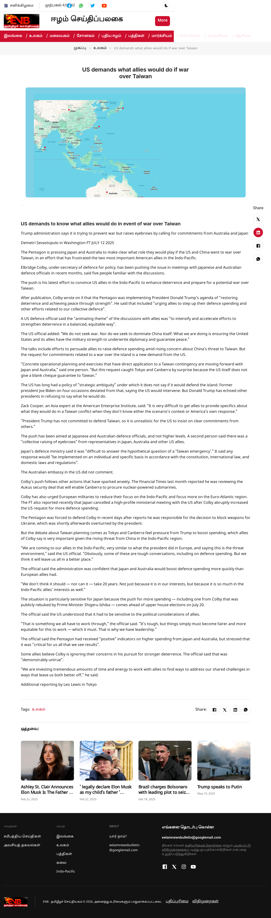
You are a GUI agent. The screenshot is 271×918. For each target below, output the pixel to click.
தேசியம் (243, 36)
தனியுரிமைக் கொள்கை (203, 845)
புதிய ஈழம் (113, 36)
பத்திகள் (139, 36)
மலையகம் (62, 36)
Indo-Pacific (65, 872)
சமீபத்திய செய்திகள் (22, 837)
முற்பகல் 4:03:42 (60, 5)
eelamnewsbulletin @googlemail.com (124, 847)
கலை (61, 863)
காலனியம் (220, 36)
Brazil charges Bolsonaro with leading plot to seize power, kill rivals (163, 793)
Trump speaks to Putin (219, 787)
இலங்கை (15, 36)
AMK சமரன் (192, 36)
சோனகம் (88, 36)
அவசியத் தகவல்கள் (22, 845)
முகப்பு (80, 48)
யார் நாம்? (118, 837)
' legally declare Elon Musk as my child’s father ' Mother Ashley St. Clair (106, 793)
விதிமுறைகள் (205, 901)
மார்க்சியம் (164, 36)
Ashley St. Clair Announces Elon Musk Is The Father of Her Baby (47, 793)
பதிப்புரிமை (177, 901)
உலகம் (38, 36)
